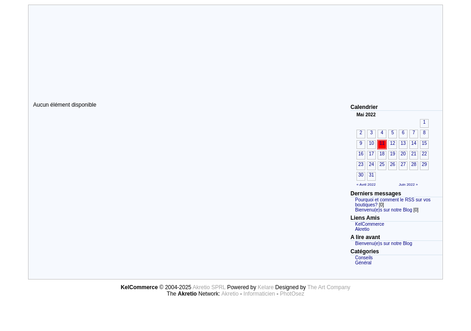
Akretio (362, 229)
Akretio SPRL (210, 287)
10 (371, 143)
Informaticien (259, 294)
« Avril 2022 (366, 185)
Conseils (364, 257)
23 (360, 164)
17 (371, 153)
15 (424, 143)
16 (360, 153)
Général (363, 262)
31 (371, 174)
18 (382, 153)
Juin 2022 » (408, 185)
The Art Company (328, 287)
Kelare (266, 287)
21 (413, 153)
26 (392, 164)
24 (371, 164)
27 (403, 164)
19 (392, 153)
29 (424, 164)
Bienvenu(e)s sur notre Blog (383, 209)
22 (424, 153)
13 (403, 143)
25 (382, 164)
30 (360, 174)
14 (413, 143)
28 (413, 164)
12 (392, 143)
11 (382, 143)
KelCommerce (369, 224)
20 (403, 153)
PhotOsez (292, 294)
